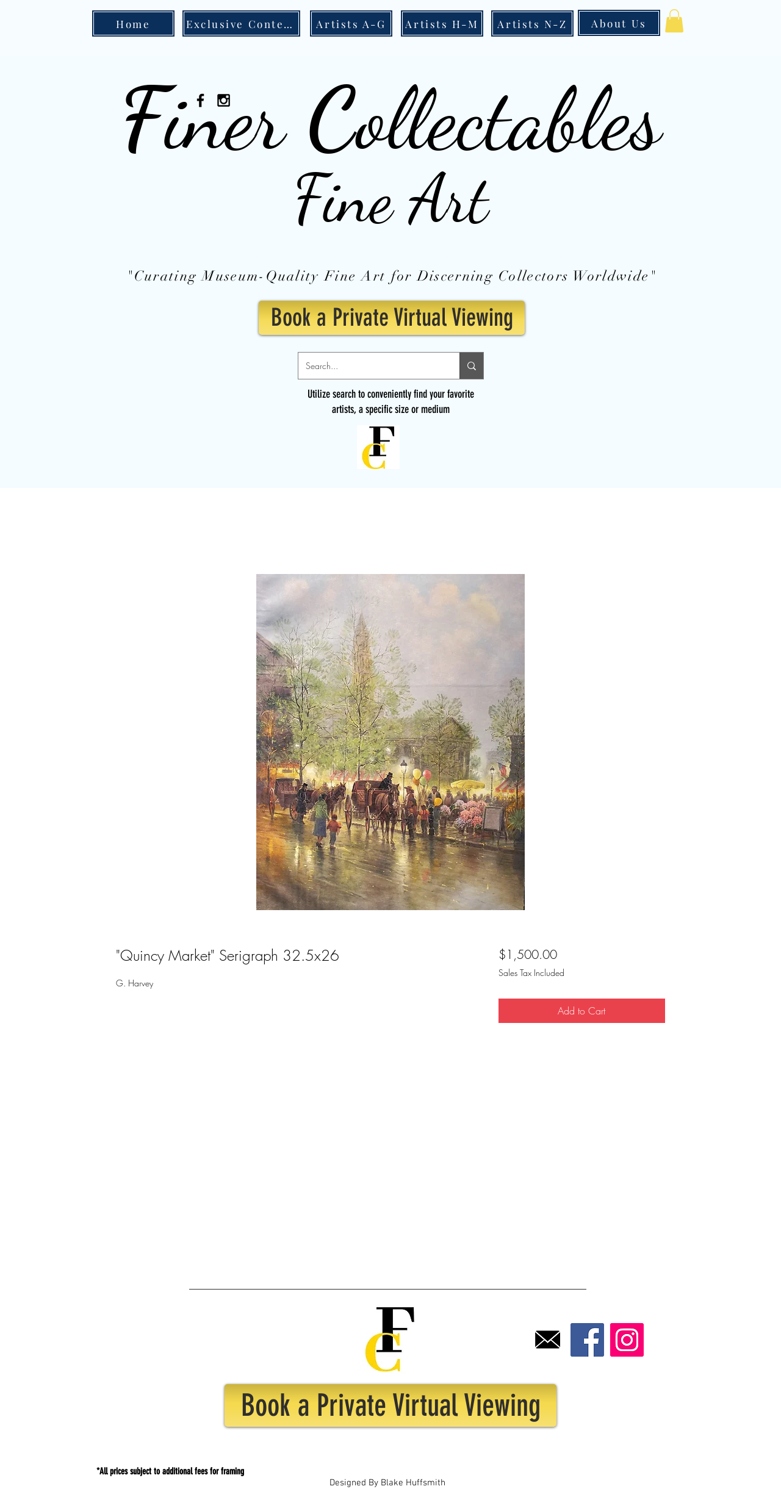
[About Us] (619, 23)
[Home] (133, 23)
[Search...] (370, 366)
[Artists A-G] (351, 23)
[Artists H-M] (442, 23)
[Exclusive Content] (241, 23)
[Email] (547, 1340)
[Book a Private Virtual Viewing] (392, 318)
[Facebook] (587, 1340)
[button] (674, 20)
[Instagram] (627, 1340)
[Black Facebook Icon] (200, 100)
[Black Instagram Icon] (223, 100)
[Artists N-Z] (532, 23)
